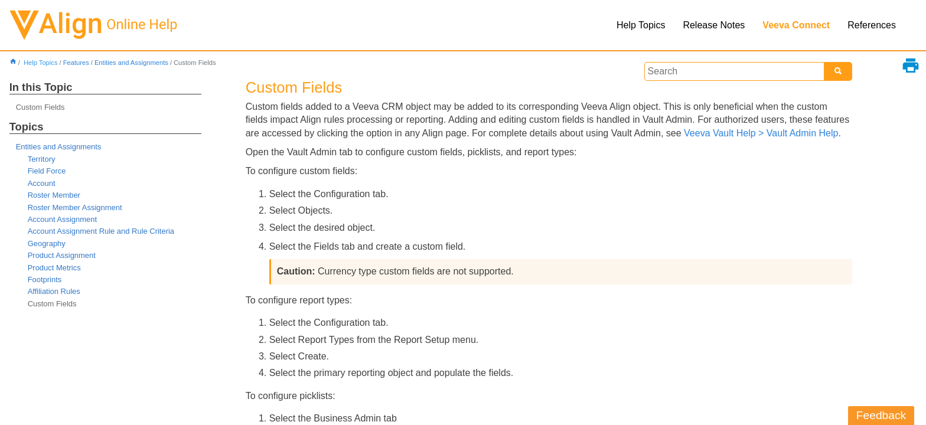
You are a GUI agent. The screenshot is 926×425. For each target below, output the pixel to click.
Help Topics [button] (641, 25)
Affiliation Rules (54, 291)
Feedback (881, 415)
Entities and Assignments (131, 62)
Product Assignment (62, 255)
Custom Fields (40, 107)
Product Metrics (54, 267)
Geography (47, 243)
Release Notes (714, 25)
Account (42, 183)
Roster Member (54, 195)
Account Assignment (62, 219)
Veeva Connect (796, 25)
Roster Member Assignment (75, 207)
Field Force (47, 170)
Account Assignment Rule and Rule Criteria (101, 231)
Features (76, 62)
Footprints (45, 279)
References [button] (871, 25)
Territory (42, 159)
